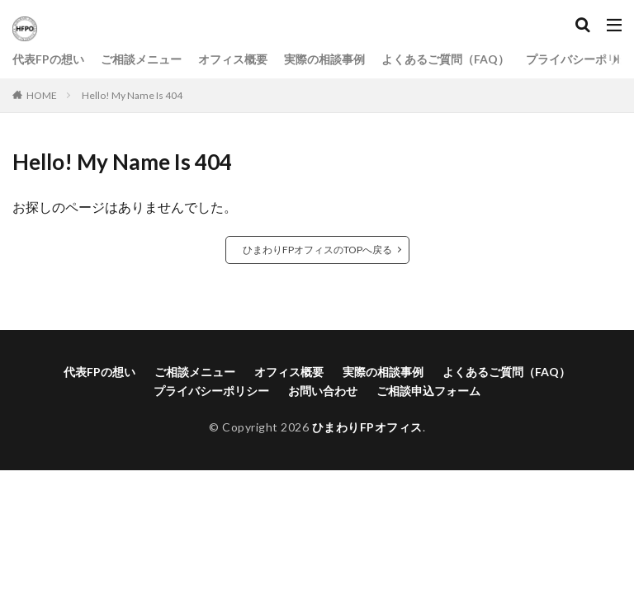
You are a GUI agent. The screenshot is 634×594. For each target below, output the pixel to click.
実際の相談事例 (324, 59)
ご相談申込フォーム (428, 391)
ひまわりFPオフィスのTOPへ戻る (317, 249)
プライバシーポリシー (211, 391)
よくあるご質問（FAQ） (445, 59)
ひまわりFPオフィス (367, 427)
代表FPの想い (48, 59)
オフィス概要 (232, 59)
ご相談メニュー (141, 59)
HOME (41, 95)
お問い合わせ (322, 391)
